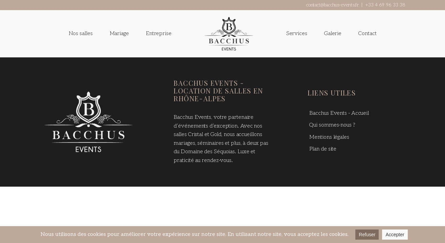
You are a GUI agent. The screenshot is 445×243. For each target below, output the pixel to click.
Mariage (119, 33)
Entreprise (159, 33)
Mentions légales (329, 137)
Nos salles (81, 33)
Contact (367, 33)
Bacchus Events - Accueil (339, 113)
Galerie (332, 33)
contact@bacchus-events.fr (332, 5)
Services (296, 33)
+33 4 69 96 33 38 (385, 5)
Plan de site (322, 149)
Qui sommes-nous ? (332, 125)
